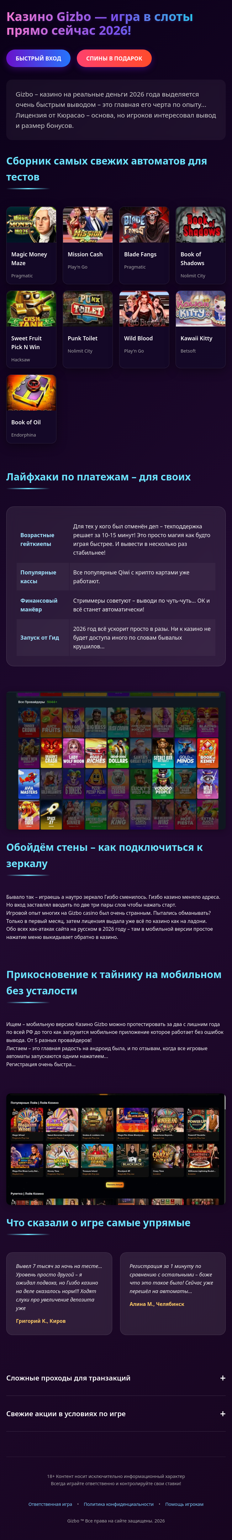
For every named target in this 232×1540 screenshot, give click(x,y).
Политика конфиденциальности (119, 1504)
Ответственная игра (50, 1504)
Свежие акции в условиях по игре (66, 1413)
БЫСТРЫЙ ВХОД (38, 58)
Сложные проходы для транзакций (68, 1378)
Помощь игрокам (184, 1504)
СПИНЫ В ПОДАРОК (114, 58)
